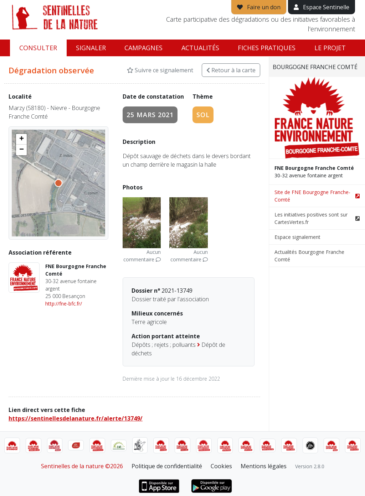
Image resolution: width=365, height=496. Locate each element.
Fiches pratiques (266, 47)
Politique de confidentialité (167, 466)
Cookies (221, 466)
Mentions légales (264, 466)
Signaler (91, 47)
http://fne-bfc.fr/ (63, 303)
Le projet (330, 47)
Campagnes (143, 47)
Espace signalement (297, 237)
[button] (21, 139)
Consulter (38, 47)
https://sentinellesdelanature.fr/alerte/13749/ (76, 418)
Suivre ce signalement (160, 70)
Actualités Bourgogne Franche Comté (309, 256)
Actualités (200, 47)
